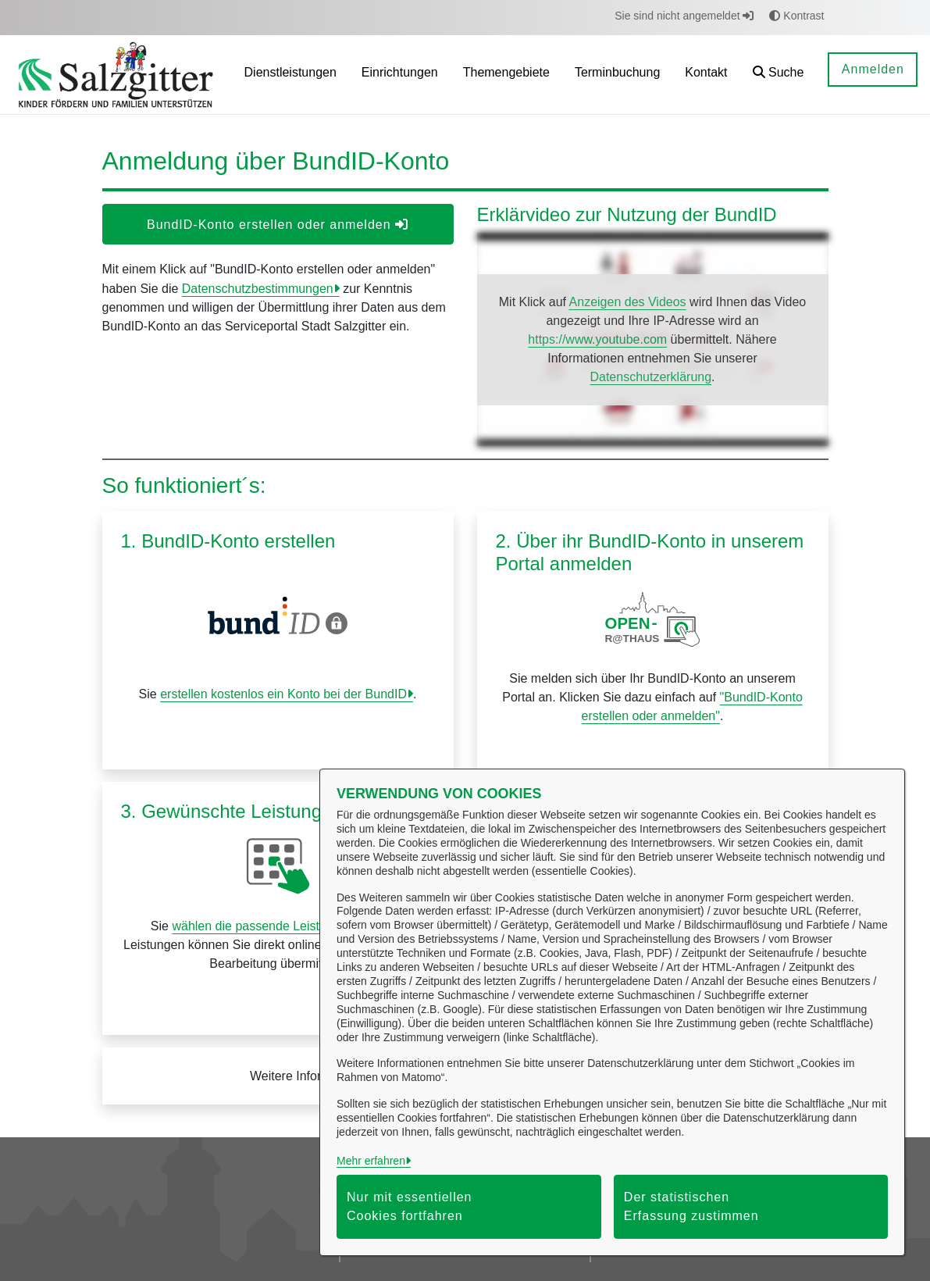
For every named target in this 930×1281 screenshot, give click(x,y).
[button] (778, 74)
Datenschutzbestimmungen (257, 288)
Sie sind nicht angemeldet (684, 15)
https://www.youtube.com (597, 339)
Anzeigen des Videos (627, 302)
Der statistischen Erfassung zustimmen (691, 1206)
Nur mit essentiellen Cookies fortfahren (409, 1206)
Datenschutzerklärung (650, 377)
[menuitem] (290, 74)
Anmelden (873, 69)
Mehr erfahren (371, 1160)
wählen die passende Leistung (256, 926)
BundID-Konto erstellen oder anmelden (277, 224)
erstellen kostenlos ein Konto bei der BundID (283, 694)
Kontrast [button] (796, 15)
